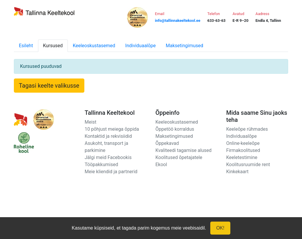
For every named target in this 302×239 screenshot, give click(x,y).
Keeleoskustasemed (94, 45)
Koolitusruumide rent (248, 164)
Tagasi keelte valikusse (49, 85)
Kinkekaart (237, 171)
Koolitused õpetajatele (178, 157)
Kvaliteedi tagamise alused (183, 150)
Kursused (53, 45)
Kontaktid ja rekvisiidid (108, 136)
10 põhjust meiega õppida (112, 129)
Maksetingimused (184, 45)
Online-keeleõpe (243, 143)
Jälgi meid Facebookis (108, 157)
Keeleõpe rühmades (247, 129)
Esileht (26, 45)
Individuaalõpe (140, 45)
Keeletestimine (241, 157)
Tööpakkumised (101, 164)
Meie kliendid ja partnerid (111, 171)
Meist (90, 122)
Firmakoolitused (243, 150)
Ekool (161, 164)
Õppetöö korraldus (174, 129)
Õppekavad (167, 143)
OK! (220, 227)
